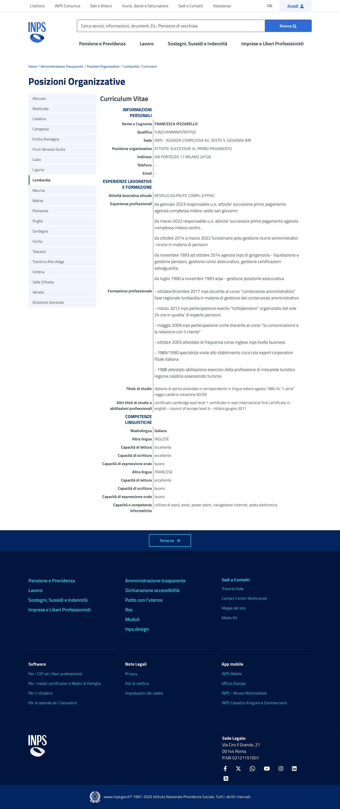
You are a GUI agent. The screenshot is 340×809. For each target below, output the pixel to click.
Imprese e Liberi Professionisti (272, 43)
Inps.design (137, 629)
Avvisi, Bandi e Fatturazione (145, 6)
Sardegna (40, 231)
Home (32, 66)
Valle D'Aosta (43, 282)
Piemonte (40, 211)
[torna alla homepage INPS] (37, 30)
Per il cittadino (40, 693)
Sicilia (37, 241)
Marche (38, 190)
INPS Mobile (232, 674)
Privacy (131, 674)
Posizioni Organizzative (103, 66)
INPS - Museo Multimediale (244, 693)
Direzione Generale (48, 302)
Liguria (38, 169)
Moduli (132, 619)
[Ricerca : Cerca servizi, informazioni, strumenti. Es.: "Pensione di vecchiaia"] (288, 26)
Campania (40, 129)
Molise (37, 200)
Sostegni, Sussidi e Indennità (197, 43)
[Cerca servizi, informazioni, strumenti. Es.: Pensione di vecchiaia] (194, 26)
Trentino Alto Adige (48, 261)
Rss (128, 609)
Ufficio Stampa (234, 683)
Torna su (170, 540)
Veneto (38, 292)
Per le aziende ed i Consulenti (52, 703)
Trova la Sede (232, 588)
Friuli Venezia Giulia (48, 149)
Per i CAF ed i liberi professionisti (55, 674)
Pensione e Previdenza (102, 43)
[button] (295, 5)
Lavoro (147, 43)
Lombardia (131, 66)
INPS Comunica (67, 6)
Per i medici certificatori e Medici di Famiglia (64, 683)
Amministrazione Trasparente (61, 66)
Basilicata (40, 108)
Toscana (39, 251)
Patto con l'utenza (143, 600)
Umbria (38, 272)
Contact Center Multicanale (244, 598)
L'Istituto (37, 6)
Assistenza (222, 6)
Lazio (36, 159)
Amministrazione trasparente (155, 580)
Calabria (39, 119)
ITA (272, 6)
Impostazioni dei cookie (144, 693)
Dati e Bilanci (101, 6)
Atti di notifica (137, 683)
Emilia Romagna (45, 139)
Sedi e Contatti (190, 6)
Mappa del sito (233, 608)
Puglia (37, 221)
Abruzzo (39, 98)
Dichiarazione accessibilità (152, 590)
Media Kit (229, 618)
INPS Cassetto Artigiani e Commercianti (254, 703)
